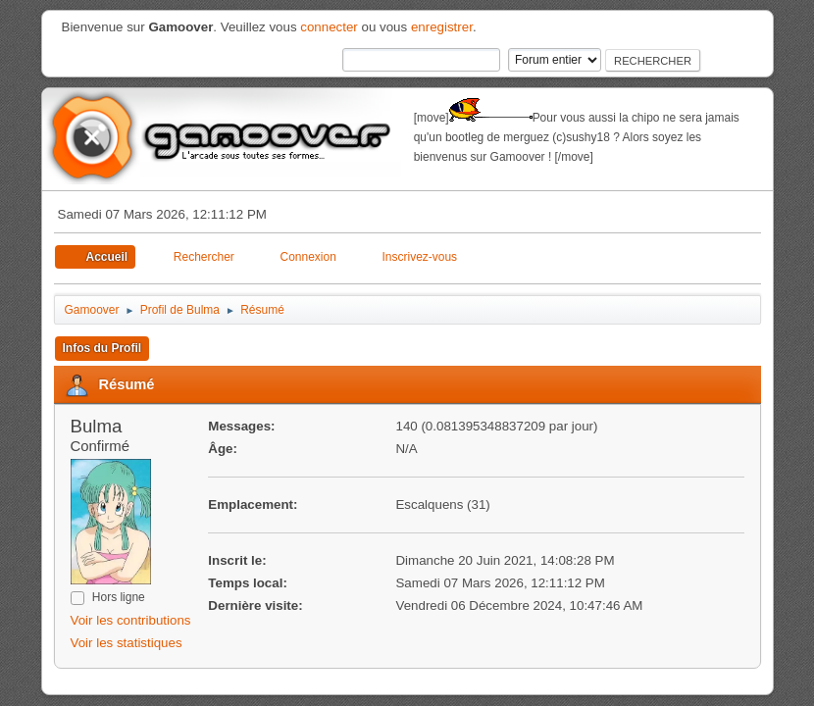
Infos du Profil (102, 348)
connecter (329, 27)
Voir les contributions (131, 620)
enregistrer (442, 27)
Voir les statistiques (126, 642)
